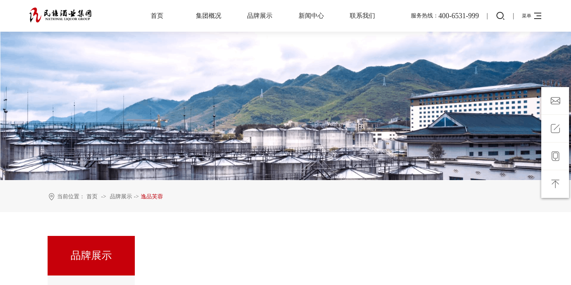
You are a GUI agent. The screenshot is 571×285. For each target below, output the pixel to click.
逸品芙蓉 (152, 197)
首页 (157, 15)
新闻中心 (311, 15)
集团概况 (208, 15)
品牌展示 (259, 15)
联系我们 (362, 15)
